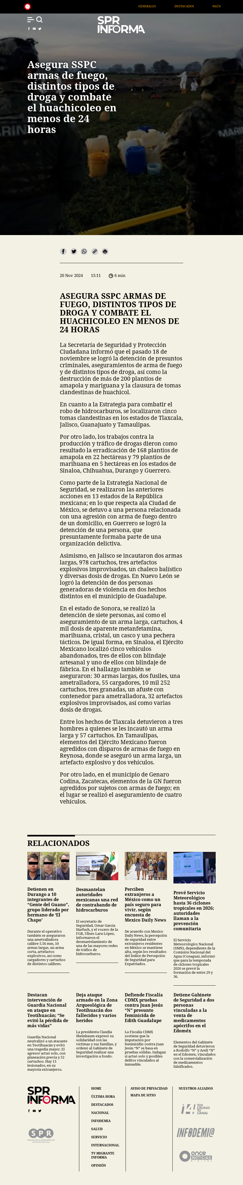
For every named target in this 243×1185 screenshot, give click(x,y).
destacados (102, 1104)
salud (97, 1129)
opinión (98, 1165)
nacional (100, 1112)
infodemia (101, 1121)
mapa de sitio (143, 1095)
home (96, 1088)
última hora (103, 1096)
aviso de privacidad (149, 1088)
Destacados (195, 6)
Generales (158, 6)
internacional (105, 1145)
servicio (99, 1137)
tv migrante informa (102, 1155)
